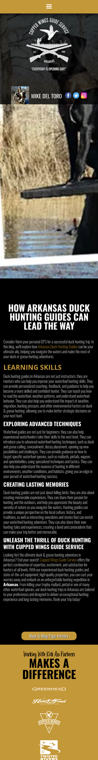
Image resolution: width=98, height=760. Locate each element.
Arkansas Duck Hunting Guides (57, 346)
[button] (49, 6)
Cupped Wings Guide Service (58, 560)
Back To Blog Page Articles (49, 636)
